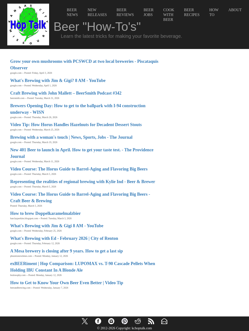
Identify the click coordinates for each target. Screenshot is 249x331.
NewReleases (97, 12)
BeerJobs (148, 12)
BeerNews (72, 12)
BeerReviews (125, 12)
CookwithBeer (168, 15)
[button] (85, 321)
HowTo (214, 12)
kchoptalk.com (142, 328)
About (235, 10)
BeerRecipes (192, 12)
